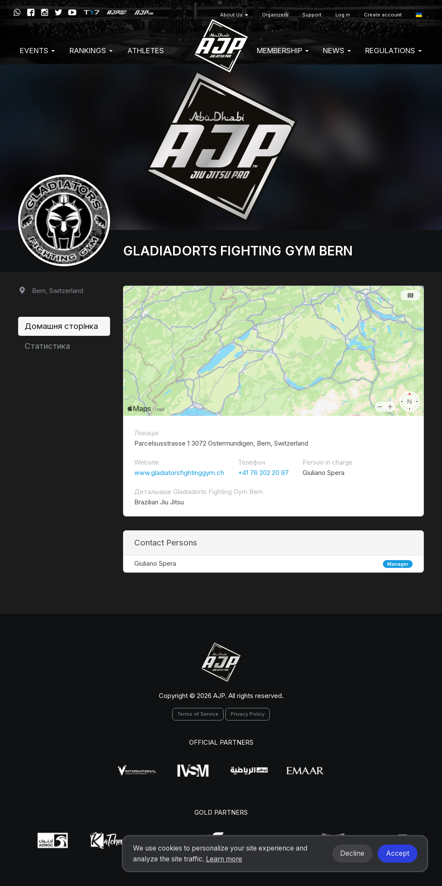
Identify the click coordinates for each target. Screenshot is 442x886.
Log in (342, 15)
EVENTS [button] (37, 50)
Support (312, 15)
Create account (383, 15)
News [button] (337, 50)
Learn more (224, 859)
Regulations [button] (393, 50)
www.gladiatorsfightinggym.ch (179, 472)
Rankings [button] (91, 50)
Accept (397, 853)
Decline (352, 853)
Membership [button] (283, 50)
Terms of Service (197, 714)
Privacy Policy (247, 714)
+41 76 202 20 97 (263, 472)
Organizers (275, 15)
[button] (419, 15)
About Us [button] (234, 15)
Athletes (145, 50)
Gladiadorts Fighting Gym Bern (238, 250)
